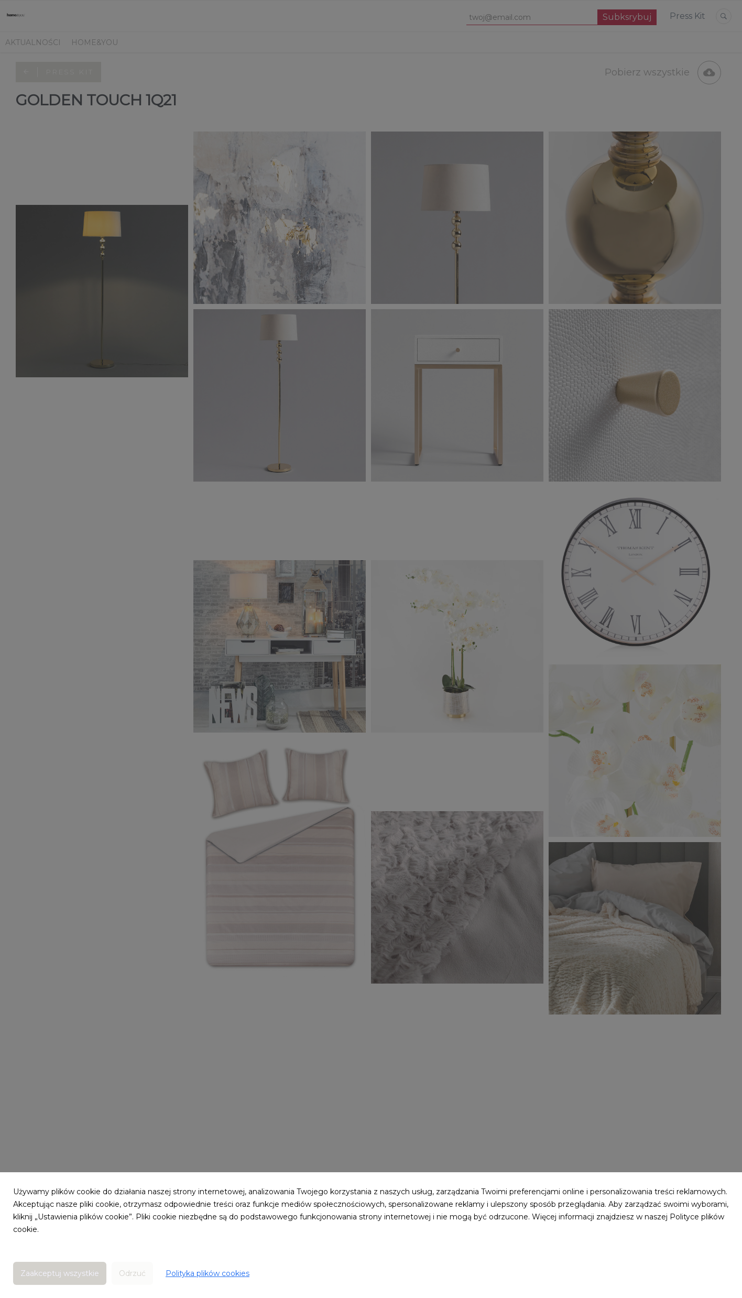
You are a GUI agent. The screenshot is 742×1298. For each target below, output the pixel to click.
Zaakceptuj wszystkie (59, 1273)
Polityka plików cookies (207, 1273)
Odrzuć (132, 1273)
